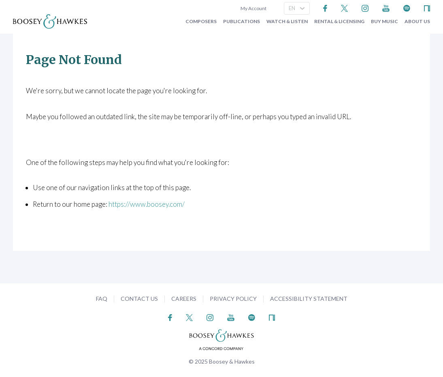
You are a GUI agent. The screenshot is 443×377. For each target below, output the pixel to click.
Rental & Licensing (339, 21)
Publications (241, 21)
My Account (252, 8)
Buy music (384, 21)
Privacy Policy (233, 298)
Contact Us (139, 298)
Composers (201, 21)
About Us (417, 21)
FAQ (101, 298)
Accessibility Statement (308, 298)
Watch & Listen (287, 21)
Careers (183, 298)
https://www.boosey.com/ (147, 204)
